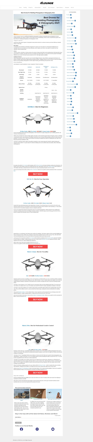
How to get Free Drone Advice (54, 399)
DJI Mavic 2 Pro (54, 67)
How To (72, 7)
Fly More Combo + (42, 365)
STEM (69, 130)
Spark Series (70, 63)
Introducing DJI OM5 (38, 399)
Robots (69, 104)
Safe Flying (70, 110)
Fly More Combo (39, 165)
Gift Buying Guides (71, 87)
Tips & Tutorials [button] (51, 7)
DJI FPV (69, 29)
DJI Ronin (69, 46)
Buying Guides (70, 81)
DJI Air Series (70, 66)
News (69, 127)
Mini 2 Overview (34, 169)
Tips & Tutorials (70, 92)
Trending (25, 7)
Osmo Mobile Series (72, 43)
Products (69, 17)
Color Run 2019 (71, 121)
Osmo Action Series (72, 75)
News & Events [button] (60, 7)
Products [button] (30, 7)
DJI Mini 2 (70, 32)
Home (20, 7)
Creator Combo (51, 166)
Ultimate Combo (45, 239)
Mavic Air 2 (70, 35)
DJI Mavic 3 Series (71, 20)
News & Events (70, 115)
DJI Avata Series (71, 69)
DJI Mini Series (70, 58)
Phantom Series (71, 55)
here (37, 242)
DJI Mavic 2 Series (71, 40)
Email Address (18, 417)
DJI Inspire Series (71, 78)
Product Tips (70, 107)
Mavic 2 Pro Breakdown (24, 368)
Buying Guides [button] (38, 7)
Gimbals (69, 98)
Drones (69, 95)
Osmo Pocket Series (72, 72)
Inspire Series (70, 52)
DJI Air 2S (38, 67)
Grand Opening (71, 118)
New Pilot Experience (72, 124)
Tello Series (70, 49)
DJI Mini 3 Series (71, 26)
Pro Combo (25, 165)
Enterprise (67, 7)
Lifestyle (44, 7)
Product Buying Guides (72, 84)
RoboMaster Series (71, 37)
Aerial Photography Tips (72, 113)
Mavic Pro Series (71, 61)
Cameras (69, 101)
